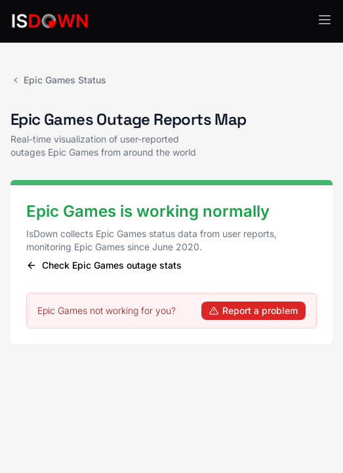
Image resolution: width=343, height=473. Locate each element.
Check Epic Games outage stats (104, 265)
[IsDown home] (49, 21)
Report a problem (253, 310)
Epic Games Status (58, 79)
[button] (325, 20)
